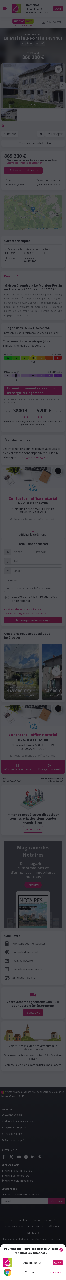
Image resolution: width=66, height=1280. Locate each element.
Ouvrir (57, 1262)
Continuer (55, 1272)
